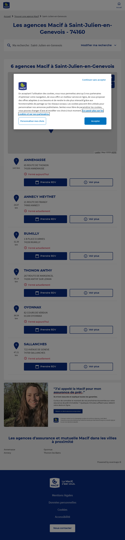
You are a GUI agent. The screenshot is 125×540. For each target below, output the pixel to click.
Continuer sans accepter (94, 79)
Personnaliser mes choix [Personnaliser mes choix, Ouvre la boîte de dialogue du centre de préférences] (32, 120)
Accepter (95, 120)
